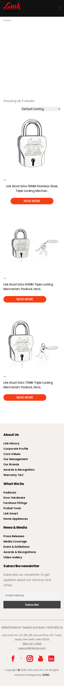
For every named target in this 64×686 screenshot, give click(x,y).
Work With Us (55, 627)
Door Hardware (14, 498)
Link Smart (10, 513)
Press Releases (13, 536)
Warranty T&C (13, 475)
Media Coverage (15, 541)
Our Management (15, 459)
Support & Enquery (34, 627)
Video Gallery (12, 557)
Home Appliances (15, 519)
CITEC (45, 675)
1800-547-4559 (32, 643)
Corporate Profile (15, 449)
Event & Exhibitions (16, 547)
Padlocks (9, 493)
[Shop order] (41, 109)
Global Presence (11, 627)
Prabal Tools (12, 508)
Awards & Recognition (18, 470)
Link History (11, 443)
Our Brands (11, 464)
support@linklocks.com (32, 648)
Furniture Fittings (15, 503)
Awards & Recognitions (19, 552)
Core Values (11, 454)
